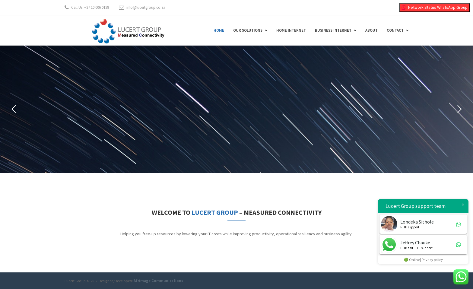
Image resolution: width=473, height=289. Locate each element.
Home (219, 30)
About (371, 30)
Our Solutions (247, 30)
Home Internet (291, 30)
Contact (395, 30)
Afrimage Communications (158, 280)
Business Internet (333, 30)
